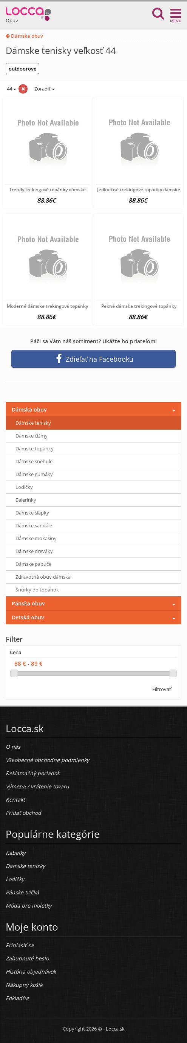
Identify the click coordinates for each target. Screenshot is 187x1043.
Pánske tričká (22, 892)
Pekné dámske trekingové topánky (138, 306)
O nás (13, 746)
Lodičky (24, 487)
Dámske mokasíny (36, 538)
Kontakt (15, 799)
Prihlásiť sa (20, 945)
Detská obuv (28, 617)
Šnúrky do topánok (37, 589)
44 (11, 88)
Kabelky (15, 852)
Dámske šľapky (32, 512)
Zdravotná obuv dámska (43, 576)
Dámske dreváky (34, 551)
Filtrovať (161, 689)
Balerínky (25, 499)
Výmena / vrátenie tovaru (37, 786)
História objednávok (31, 971)
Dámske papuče (33, 564)
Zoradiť (44, 88)
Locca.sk (115, 1028)
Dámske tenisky (33, 422)
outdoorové (22, 68)
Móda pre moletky (28, 905)
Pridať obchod (23, 812)
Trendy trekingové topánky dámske (47, 189)
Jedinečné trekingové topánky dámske (138, 189)
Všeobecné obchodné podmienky (47, 759)
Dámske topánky (34, 448)
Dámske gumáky (34, 474)
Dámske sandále (33, 525)
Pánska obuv (28, 603)
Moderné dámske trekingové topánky (47, 306)
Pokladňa (17, 998)
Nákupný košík (24, 984)
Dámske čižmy (31, 435)
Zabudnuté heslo (27, 958)
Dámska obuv (24, 35)
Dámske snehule (34, 461)
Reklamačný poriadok (33, 773)
